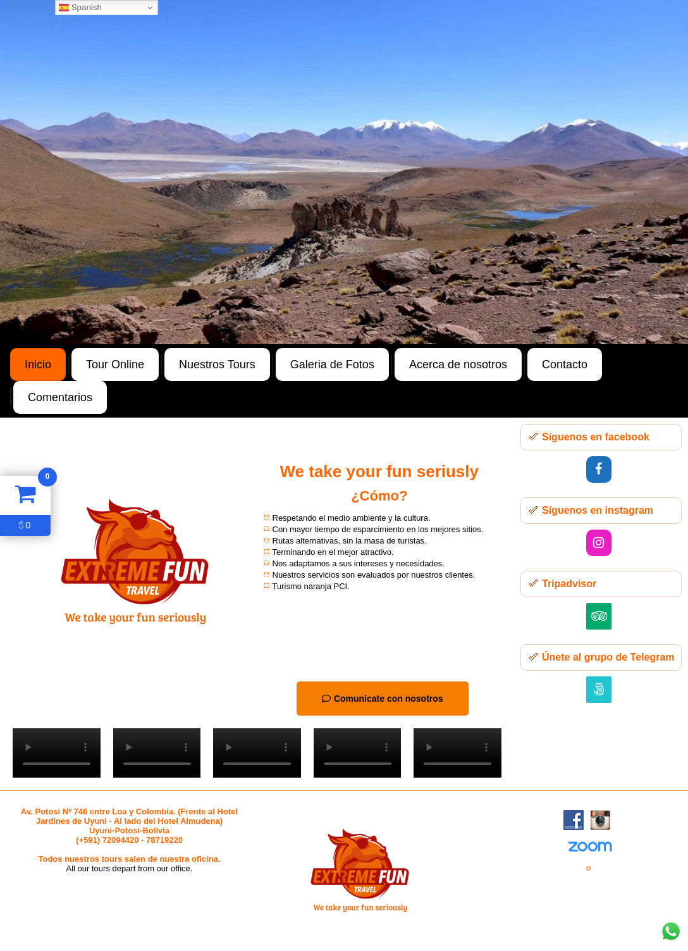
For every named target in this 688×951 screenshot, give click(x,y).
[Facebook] (598, 469)
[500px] (598, 689)
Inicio (38, 364)
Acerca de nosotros (458, 364)
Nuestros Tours (217, 364)
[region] (344, 172)
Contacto (564, 364)
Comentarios (60, 397)
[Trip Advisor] (598, 616)
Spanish (80, 8)
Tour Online (115, 364)
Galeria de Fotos (332, 364)
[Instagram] (598, 543)
